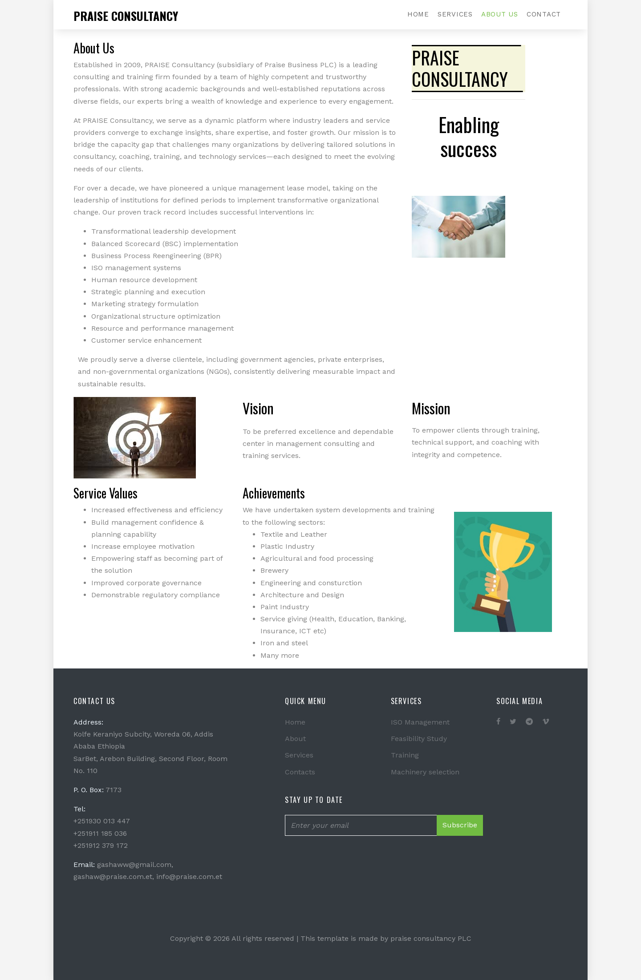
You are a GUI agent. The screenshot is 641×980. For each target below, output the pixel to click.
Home (418, 14)
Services (455, 14)
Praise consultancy (125, 15)
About (295, 738)
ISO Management (420, 722)
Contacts (300, 772)
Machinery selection (425, 772)
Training (405, 755)
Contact (544, 14)
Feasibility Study (419, 738)
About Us (499, 14)
